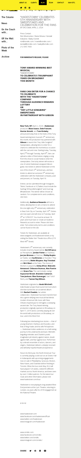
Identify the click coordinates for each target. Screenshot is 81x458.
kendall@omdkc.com (28, 44)
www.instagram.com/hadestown (32, 421)
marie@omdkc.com (42, 41)
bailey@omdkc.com (45, 44)
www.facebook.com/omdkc (30, 435)
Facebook (25, 7)
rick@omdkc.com (27, 41)
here (25, 197)
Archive (5, 56)
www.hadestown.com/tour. (30, 379)
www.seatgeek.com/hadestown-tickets (35, 235)
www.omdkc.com (27, 432)
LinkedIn (40, 451)
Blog (43, 2)
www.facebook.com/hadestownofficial (35, 416)
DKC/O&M (27, 27)
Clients (34, 2)
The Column (8, 17)
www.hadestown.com (28, 413)
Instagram (29, 7)
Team (51, 2)
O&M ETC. (71, 2)
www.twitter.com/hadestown (31, 419)
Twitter (21, 7)
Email (45, 451)
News (4, 23)
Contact (60, 2)
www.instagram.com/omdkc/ (31, 440)
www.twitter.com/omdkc (29, 437)
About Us (23, 2)
